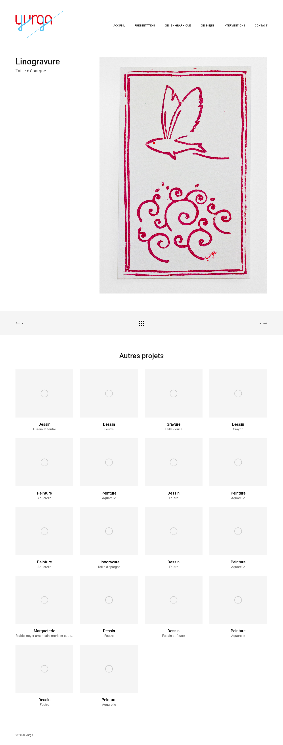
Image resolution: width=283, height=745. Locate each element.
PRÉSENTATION (144, 25)
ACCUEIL (119, 25)
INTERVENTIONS (234, 25)
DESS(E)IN (207, 25)
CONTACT (261, 25)
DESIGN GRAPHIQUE (177, 25)
